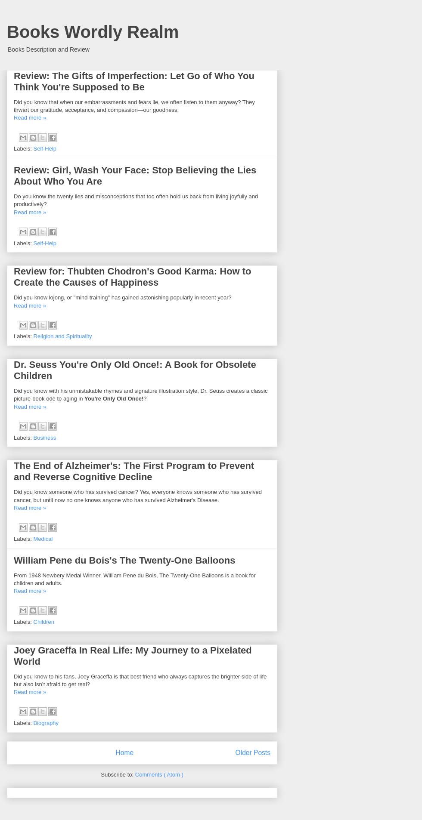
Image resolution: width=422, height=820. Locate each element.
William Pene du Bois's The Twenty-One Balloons (124, 560)
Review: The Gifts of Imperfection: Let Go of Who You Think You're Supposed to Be (134, 81)
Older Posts (253, 752)
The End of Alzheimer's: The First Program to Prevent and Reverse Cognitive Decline (134, 471)
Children (44, 622)
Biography (46, 723)
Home (124, 752)
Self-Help (45, 148)
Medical (43, 539)
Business (45, 438)
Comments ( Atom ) (159, 774)
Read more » (30, 117)
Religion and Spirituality (63, 336)
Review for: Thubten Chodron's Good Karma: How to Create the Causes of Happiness (132, 277)
